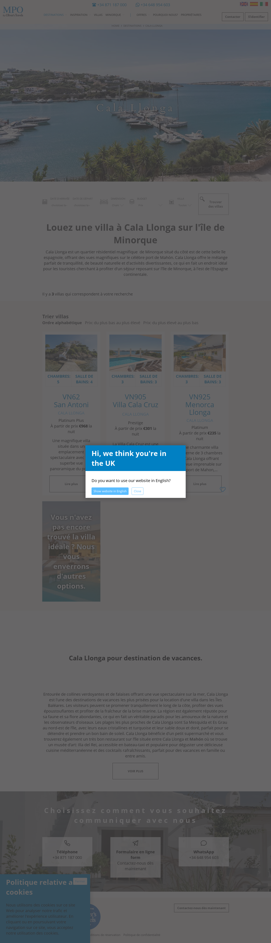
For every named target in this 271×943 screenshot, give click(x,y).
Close (137, 491)
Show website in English (110, 491)
